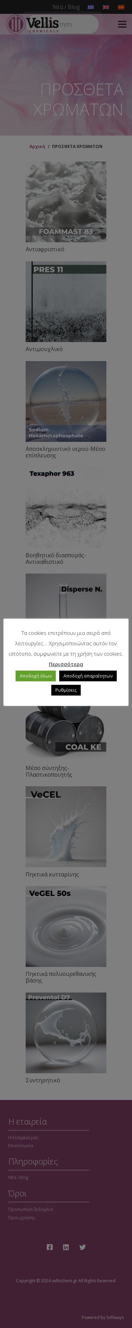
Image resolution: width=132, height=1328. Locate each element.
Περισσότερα (66, 664)
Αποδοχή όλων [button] (36, 676)
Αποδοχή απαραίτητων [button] (88, 676)
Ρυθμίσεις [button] (66, 690)
